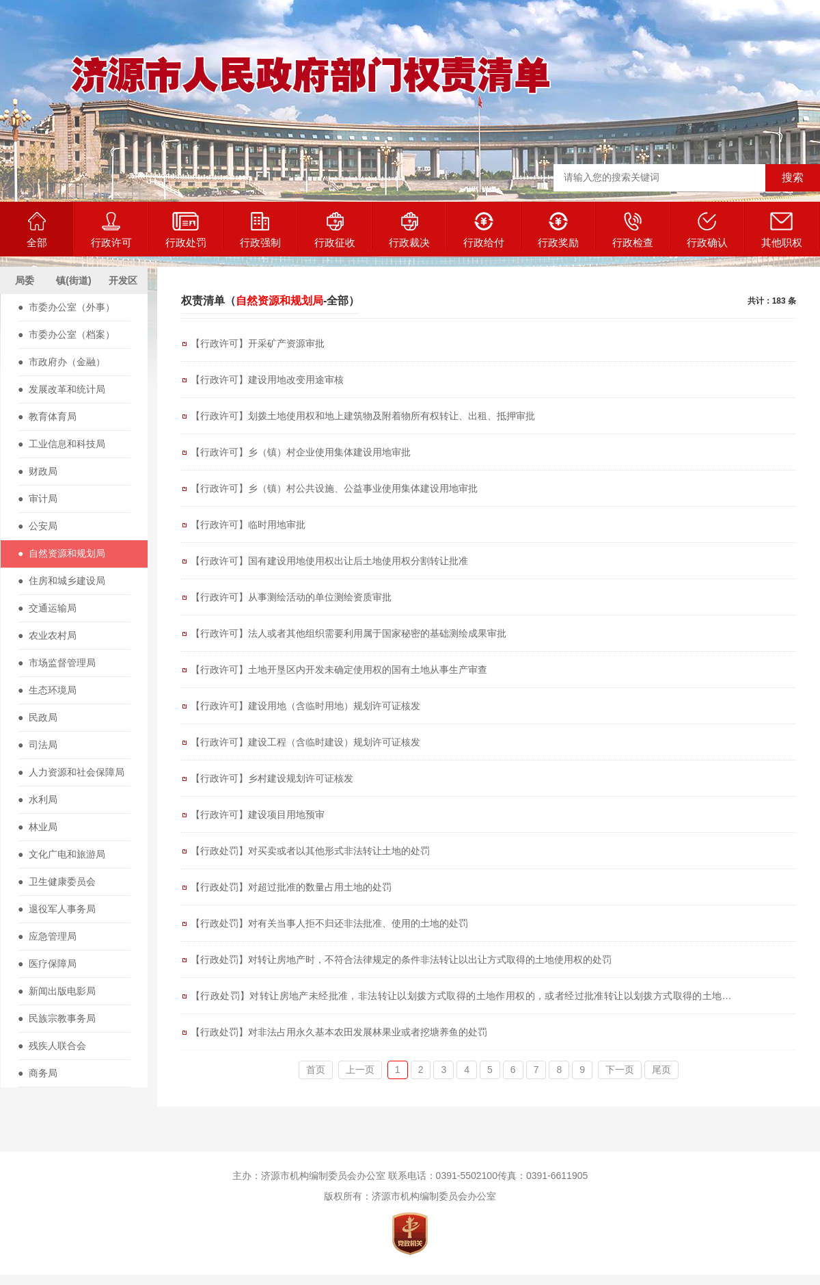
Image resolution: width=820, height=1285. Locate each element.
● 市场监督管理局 (57, 662)
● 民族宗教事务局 (57, 1018)
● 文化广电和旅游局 (61, 854)
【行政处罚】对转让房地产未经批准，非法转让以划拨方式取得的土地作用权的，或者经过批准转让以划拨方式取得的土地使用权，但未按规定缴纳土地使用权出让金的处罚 (466, 999)
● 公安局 (37, 525)
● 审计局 (37, 498)
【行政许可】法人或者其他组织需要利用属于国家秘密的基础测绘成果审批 (348, 633)
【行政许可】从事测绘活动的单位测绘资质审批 (291, 597)
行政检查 (632, 230)
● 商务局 (37, 1073)
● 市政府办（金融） (61, 361)
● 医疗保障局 (47, 963)
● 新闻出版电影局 (57, 990)
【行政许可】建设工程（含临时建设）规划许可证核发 (305, 742)
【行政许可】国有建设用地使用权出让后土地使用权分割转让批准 (329, 560)
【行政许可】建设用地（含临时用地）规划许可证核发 (305, 705)
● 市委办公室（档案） (66, 334)
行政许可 (111, 230)
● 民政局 (37, 717)
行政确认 (707, 230)
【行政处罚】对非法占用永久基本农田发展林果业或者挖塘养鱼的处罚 (339, 1031)
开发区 (123, 280)
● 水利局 (37, 799)
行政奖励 (558, 230)
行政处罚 (185, 230)
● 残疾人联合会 (52, 1045)
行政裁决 (409, 230)
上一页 (360, 1069)
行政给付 (483, 230)
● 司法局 (37, 744)
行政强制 (260, 230)
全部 (37, 230)
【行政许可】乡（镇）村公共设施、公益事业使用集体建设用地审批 (334, 488)
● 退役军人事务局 (57, 908)
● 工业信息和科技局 (61, 443)
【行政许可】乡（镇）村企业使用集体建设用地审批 (301, 452)
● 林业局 (37, 826)
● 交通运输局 (47, 607)
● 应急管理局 (47, 936)
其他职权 (781, 230)
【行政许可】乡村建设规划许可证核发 (272, 778)
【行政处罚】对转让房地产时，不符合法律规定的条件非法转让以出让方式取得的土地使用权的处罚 (401, 959)
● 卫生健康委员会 (57, 881)
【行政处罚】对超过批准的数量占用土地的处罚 (291, 887)
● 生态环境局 (47, 690)
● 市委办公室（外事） (66, 307)
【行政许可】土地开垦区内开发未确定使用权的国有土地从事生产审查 (339, 669)
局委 (24, 280)
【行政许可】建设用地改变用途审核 (267, 379)
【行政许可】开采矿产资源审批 (258, 343)
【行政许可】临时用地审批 (248, 524)
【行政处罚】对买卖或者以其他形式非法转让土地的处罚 (310, 850)
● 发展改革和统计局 (61, 389)
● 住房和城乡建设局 (61, 580)
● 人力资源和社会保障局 (71, 772)
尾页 (661, 1069)
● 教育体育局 (47, 416)
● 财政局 (37, 471)
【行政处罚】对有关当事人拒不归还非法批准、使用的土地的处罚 (329, 923)
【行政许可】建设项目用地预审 (258, 814)
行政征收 (334, 230)
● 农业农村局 (47, 635)
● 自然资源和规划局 (61, 553)
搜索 (793, 177)
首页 (315, 1069)
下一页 (619, 1069)
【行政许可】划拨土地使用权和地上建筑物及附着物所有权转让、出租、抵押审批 (363, 415)
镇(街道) (73, 280)
